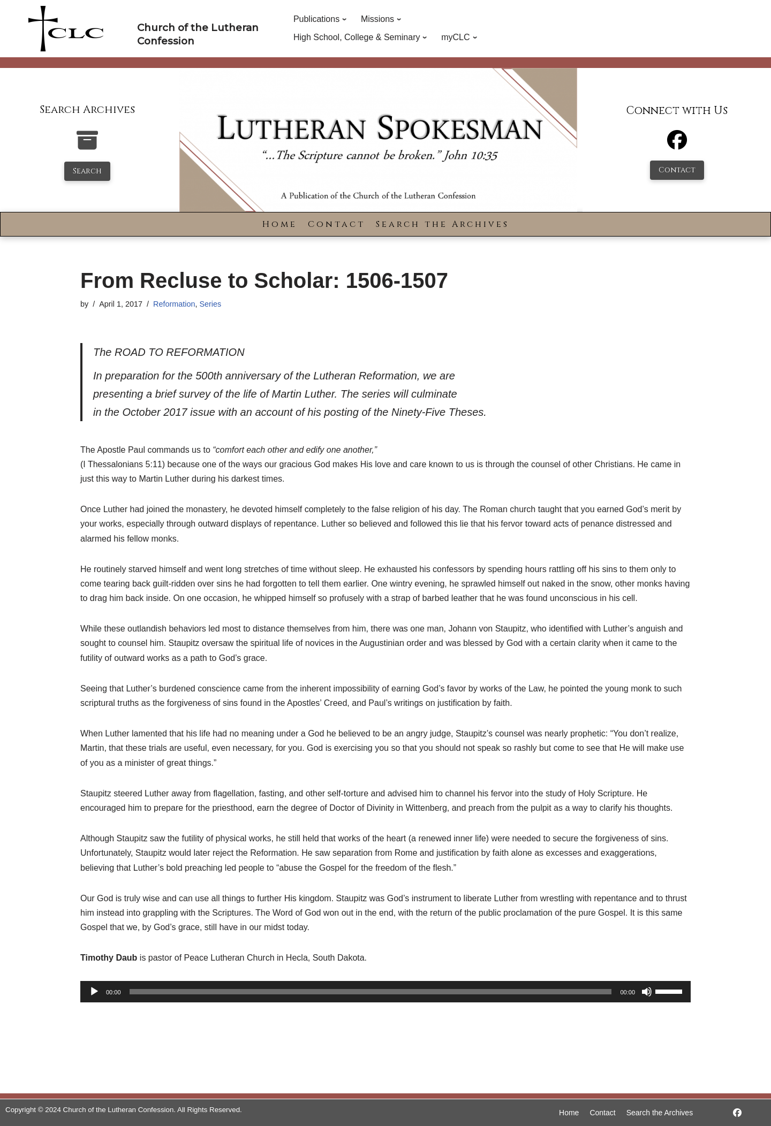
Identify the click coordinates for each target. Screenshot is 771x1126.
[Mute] (646, 991)
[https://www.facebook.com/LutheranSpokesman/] (737, 1112)
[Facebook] (677, 145)
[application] (385, 991)
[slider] (371, 991)
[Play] (94, 991)
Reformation (174, 304)
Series (210, 304)
